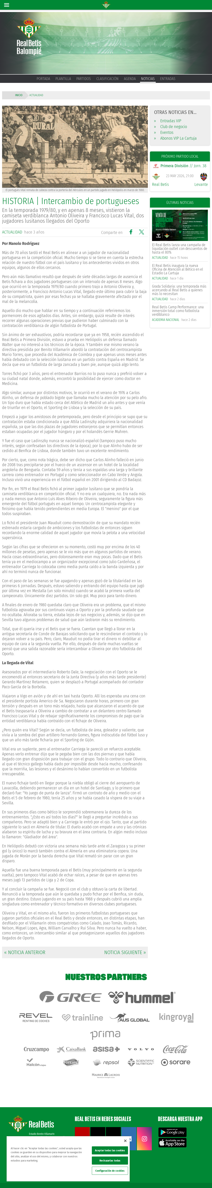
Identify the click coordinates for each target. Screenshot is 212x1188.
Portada (43, 78)
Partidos (83, 78)
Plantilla (63, 78)
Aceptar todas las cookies (110, 1150)
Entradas (167, 78)
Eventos (163, 132)
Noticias (148, 78)
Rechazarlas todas (109, 1160)
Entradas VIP (167, 121)
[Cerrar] (125, 1141)
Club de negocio (170, 126)
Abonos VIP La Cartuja (175, 138)
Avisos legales (137, 1171)
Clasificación (107, 78)
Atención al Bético (38, 1119)
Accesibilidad (188, 1171)
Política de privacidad (158, 1171)
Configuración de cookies (110, 1170)
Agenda (130, 78)
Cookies (175, 1171)
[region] (68, 1158)
